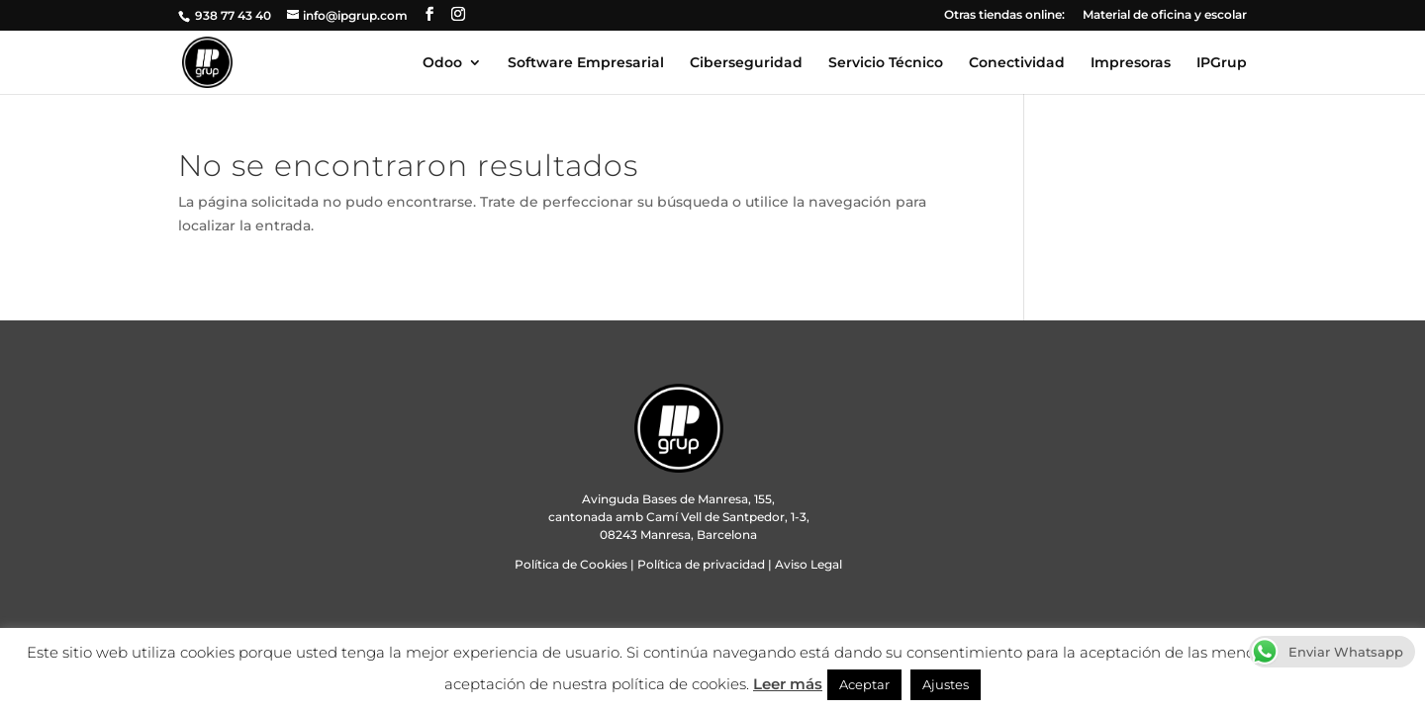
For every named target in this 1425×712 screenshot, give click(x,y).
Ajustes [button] (945, 684)
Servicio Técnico (885, 63)
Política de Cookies (571, 564)
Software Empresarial (586, 63)
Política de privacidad (701, 564)
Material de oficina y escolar (1165, 15)
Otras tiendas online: (1004, 15)
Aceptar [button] (864, 684)
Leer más (787, 683)
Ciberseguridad (746, 63)
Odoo (442, 63)
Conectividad (1017, 63)
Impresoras (1131, 63)
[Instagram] (458, 14)
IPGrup (1221, 63)
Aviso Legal (808, 564)
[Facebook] (429, 14)
